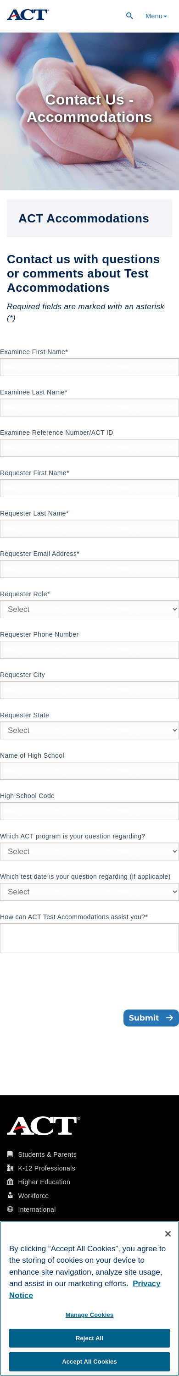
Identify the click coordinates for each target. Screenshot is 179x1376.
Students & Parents (47, 1154)
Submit (151, 1017)
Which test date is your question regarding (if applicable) (85, 876)
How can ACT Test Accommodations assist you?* (74, 917)
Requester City (22, 674)
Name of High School (32, 755)
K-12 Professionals (46, 1168)
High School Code (27, 795)
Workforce (33, 1195)
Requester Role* (25, 594)
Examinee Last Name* (33, 392)
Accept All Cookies (89, 1361)
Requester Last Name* (34, 513)
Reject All (89, 1338)
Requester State (24, 715)
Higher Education (44, 1182)
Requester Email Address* (39, 553)
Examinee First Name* (34, 351)
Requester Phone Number (39, 634)
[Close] (168, 1234)
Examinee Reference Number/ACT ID (56, 432)
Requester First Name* (34, 473)
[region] (89, 1298)
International (37, 1209)
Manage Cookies (89, 1314)
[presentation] (70, 982)
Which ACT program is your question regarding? (72, 836)
